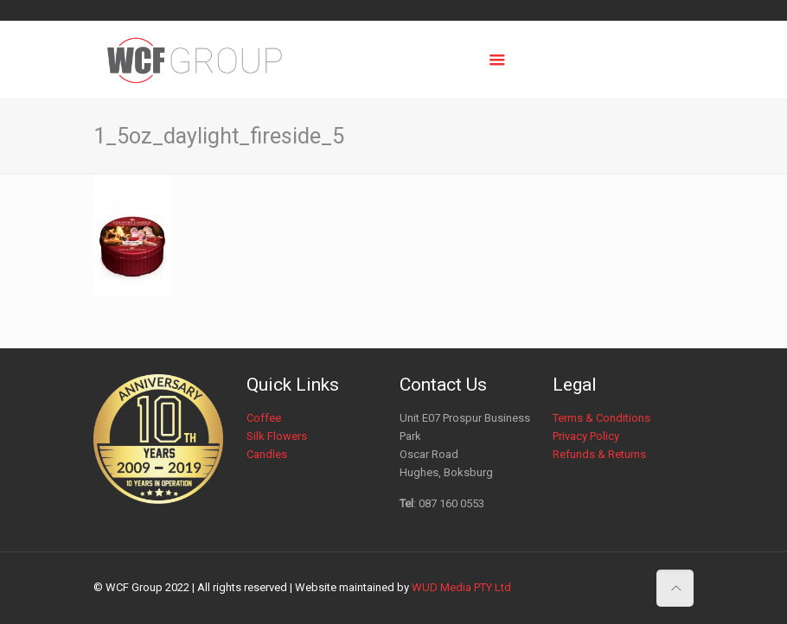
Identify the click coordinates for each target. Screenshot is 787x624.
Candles (266, 454)
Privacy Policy (586, 436)
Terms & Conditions (601, 417)
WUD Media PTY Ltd (461, 587)
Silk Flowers (276, 436)
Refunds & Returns (599, 454)
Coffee (263, 417)
